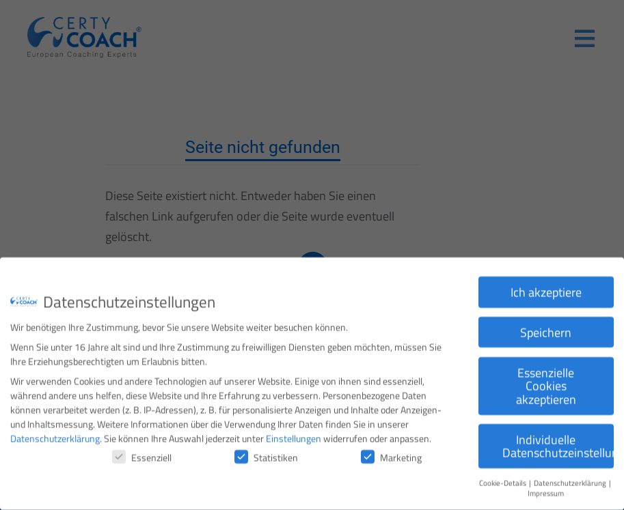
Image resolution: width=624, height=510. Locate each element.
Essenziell (142, 451)
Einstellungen (293, 432)
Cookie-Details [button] (503, 476)
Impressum (546, 486)
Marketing (391, 451)
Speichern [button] (545, 326)
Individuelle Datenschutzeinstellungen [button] (558, 440)
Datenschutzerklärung (55, 432)
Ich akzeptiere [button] (546, 286)
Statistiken (266, 451)
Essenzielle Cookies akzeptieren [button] (546, 379)
